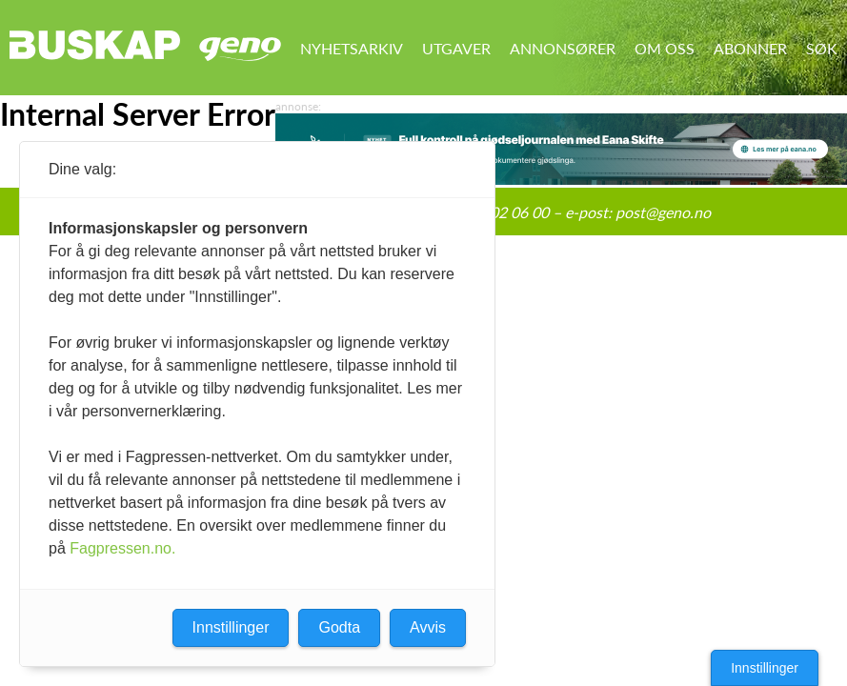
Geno (240, 49)
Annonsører (562, 48)
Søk (821, 48)
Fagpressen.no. (122, 548)
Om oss (665, 48)
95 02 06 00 (509, 212)
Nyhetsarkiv (351, 48)
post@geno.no (663, 212)
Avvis (428, 627)
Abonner (750, 48)
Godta (339, 627)
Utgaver (456, 48)
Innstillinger (764, 668)
